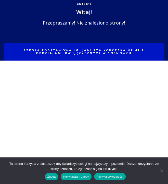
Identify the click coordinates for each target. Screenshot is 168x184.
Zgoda (51, 176)
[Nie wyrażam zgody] (161, 170)
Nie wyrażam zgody (76, 176)
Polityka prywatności (110, 176)
